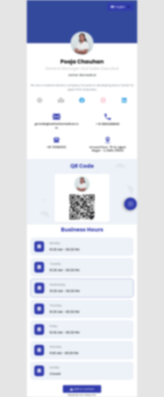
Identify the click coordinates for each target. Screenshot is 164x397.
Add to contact (82, 389)
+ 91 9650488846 (107, 124)
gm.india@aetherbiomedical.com (56, 126)
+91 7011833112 (56, 147)
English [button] (118, 7)
